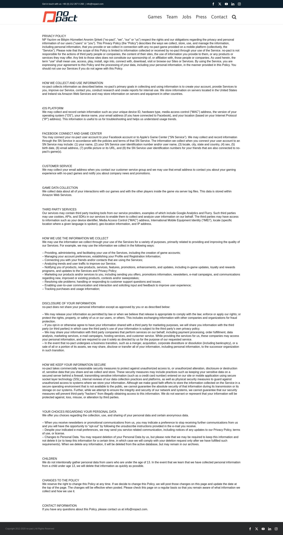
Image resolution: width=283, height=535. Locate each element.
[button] (234, 16)
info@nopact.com (95, 4)
